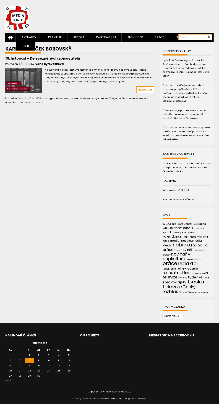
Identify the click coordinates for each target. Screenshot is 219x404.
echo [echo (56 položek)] (202, 224)
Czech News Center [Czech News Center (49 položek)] (180, 224)
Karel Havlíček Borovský (83, 98)
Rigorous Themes (136, 398)
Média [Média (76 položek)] (167, 245)
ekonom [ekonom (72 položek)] (176, 228)
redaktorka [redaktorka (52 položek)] (169, 268)
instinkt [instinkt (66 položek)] (168, 232)
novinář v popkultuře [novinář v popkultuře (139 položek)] (176, 256)
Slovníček (135, 37)
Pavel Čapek (186, 199)
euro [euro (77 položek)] (186, 228)
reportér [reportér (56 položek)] (192, 268)
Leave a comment (31, 102)
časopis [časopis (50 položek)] (192, 292)
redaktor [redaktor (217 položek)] (188, 263)
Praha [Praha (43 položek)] (197, 259)
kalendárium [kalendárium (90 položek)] (173, 236)
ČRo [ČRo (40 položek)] (181, 292)
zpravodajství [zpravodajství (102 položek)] (175, 282)
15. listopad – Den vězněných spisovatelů (42, 58)
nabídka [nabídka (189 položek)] (182, 244)
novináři (120, 98)
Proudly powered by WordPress (90, 398)
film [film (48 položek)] (193, 228)
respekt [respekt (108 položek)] (170, 272)
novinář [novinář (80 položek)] (186, 250)
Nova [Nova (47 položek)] (177, 250)
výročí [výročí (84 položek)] (204, 277)
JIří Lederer (62, 98)
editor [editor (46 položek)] (166, 228)
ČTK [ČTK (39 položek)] (185, 292)
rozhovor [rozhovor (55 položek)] (195, 273)
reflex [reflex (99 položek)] (181, 268)
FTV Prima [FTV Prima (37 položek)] (200, 228)
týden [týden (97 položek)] (193, 277)
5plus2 (172, 180)
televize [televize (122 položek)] (170, 277)
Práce (159, 37)
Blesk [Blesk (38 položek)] (165, 224)
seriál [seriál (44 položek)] (205, 273)
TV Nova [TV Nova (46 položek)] (182, 277)
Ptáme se (55, 37)
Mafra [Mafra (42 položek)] (193, 236)
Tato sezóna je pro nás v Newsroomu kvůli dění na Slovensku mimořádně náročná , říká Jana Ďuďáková (184, 114)
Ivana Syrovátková (49, 64)
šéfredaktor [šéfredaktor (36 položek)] (203, 292)
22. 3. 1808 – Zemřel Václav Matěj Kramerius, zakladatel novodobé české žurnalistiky (186, 167)
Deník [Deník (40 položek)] (196, 224)
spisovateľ (132, 98)
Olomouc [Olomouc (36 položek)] (190, 259)
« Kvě (8, 380)
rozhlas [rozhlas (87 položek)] (183, 272)
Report (78, 37)
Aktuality (29, 37)
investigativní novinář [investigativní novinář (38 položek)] (184, 232)
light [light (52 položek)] (186, 236)
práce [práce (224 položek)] (170, 263)
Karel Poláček (106, 98)
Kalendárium (106, 37)
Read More (145, 89)
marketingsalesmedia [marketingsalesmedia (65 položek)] (186, 241)
